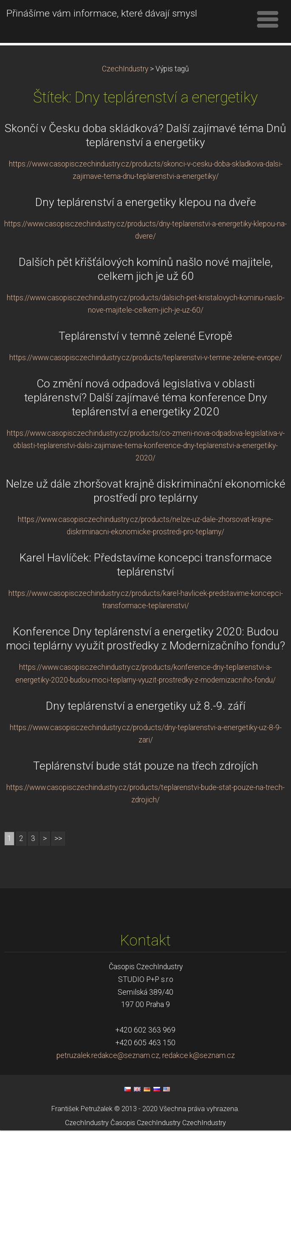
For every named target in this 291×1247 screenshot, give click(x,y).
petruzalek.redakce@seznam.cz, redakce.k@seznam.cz (146, 1172)
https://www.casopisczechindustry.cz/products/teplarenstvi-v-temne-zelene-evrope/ (145, 474)
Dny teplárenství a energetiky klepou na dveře (145, 319)
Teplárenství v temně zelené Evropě (145, 452)
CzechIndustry (125, 185)
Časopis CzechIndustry (145, 1240)
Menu (267, 19)
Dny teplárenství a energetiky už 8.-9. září (146, 822)
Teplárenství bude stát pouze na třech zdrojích (145, 882)
